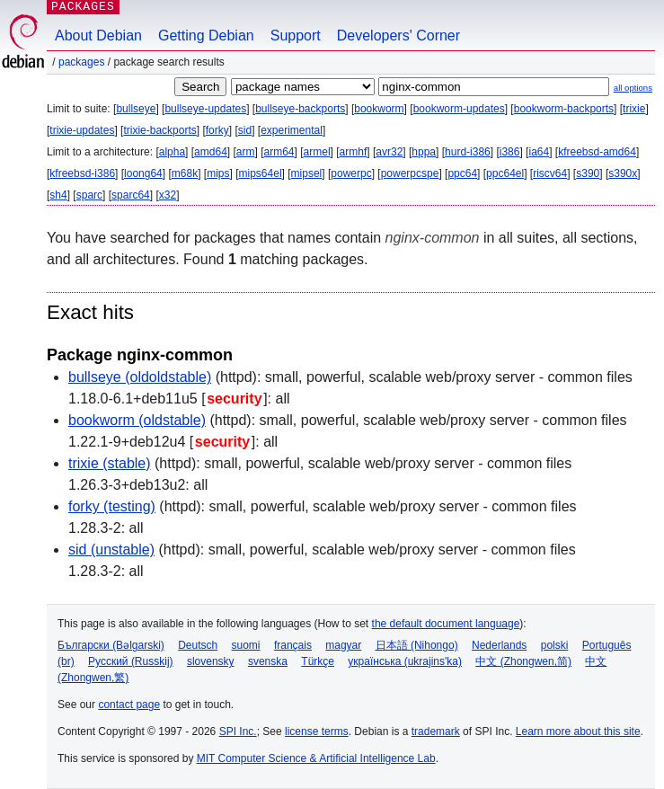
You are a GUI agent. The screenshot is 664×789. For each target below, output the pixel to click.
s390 (587, 173)
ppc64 (462, 173)
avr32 (389, 152)
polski (555, 645)
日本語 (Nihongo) (417, 645)
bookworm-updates (459, 108)
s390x (622, 173)
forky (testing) (111, 506)
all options (633, 88)
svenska (268, 661)
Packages (81, 62)
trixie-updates (81, 130)
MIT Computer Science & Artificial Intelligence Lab (316, 758)
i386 (510, 152)
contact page (129, 704)
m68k (185, 173)
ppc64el (505, 173)
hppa (424, 152)
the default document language (446, 623)
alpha (172, 152)
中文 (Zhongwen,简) (523, 661)
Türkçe (317, 661)
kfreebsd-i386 (82, 173)
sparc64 (130, 195)
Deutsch (197, 645)
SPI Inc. (238, 731)
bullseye (135, 108)
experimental (292, 130)
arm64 (279, 152)
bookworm (378, 108)
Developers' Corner (398, 35)
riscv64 (550, 173)
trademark (436, 731)
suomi (246, 645)
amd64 (210, 152)
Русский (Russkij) (130, 661)
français (293, 645)
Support (295, 35)
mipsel (307, 173)
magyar (343, 645)
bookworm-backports (564, 108)
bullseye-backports (300, 108)
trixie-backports (159, 130)
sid (245, 130)
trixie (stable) (109, 463)
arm (245, 152)
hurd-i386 (468, 152)
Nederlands (499, 645)
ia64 (538, 152)
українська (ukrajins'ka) (405, 661)
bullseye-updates (205, 108)
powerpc (351, 173)
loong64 (143, 173)
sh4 (57, 195)
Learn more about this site (578, 731)
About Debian (98, 35)
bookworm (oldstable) (137, 420)
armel (317, 152)
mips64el (260, 173)
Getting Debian (206, 35)
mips (218, 173)
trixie (634, 108)
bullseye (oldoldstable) (139, 377)
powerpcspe (410, 173)
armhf (353, 152)
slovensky (211, 661)
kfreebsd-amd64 (597, 152)
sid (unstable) (111, 549)
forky (217, 130)
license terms (317, 731)
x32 (167, 195)
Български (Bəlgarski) (111, 645)
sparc (89, 195)
